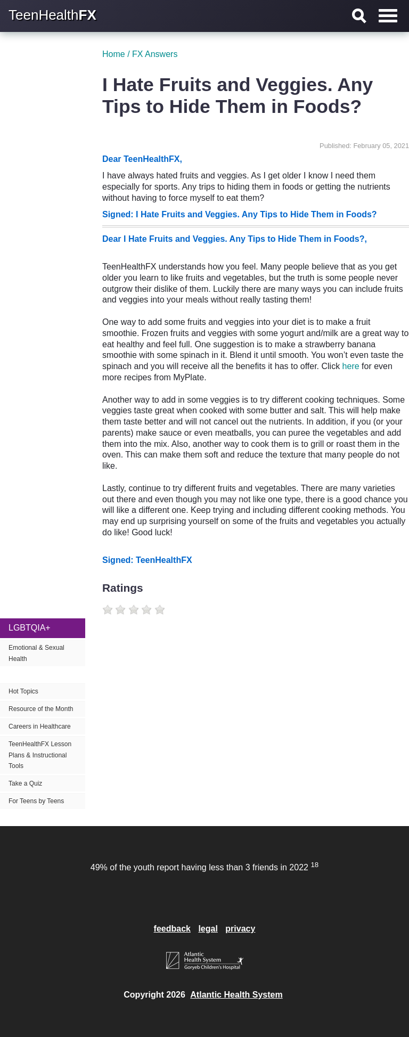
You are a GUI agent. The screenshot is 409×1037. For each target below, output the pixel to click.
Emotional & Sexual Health (36, 653)
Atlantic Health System (236, 994)
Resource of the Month (41, 709)
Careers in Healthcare (40, 726)
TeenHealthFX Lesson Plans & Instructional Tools (40, 755)
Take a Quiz (25, 783)
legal (207, 928)
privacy (240, 928)
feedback (172, 928)
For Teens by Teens (36, 801)
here (350, 366)
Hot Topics (23, 691)
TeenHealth (52, 15)
